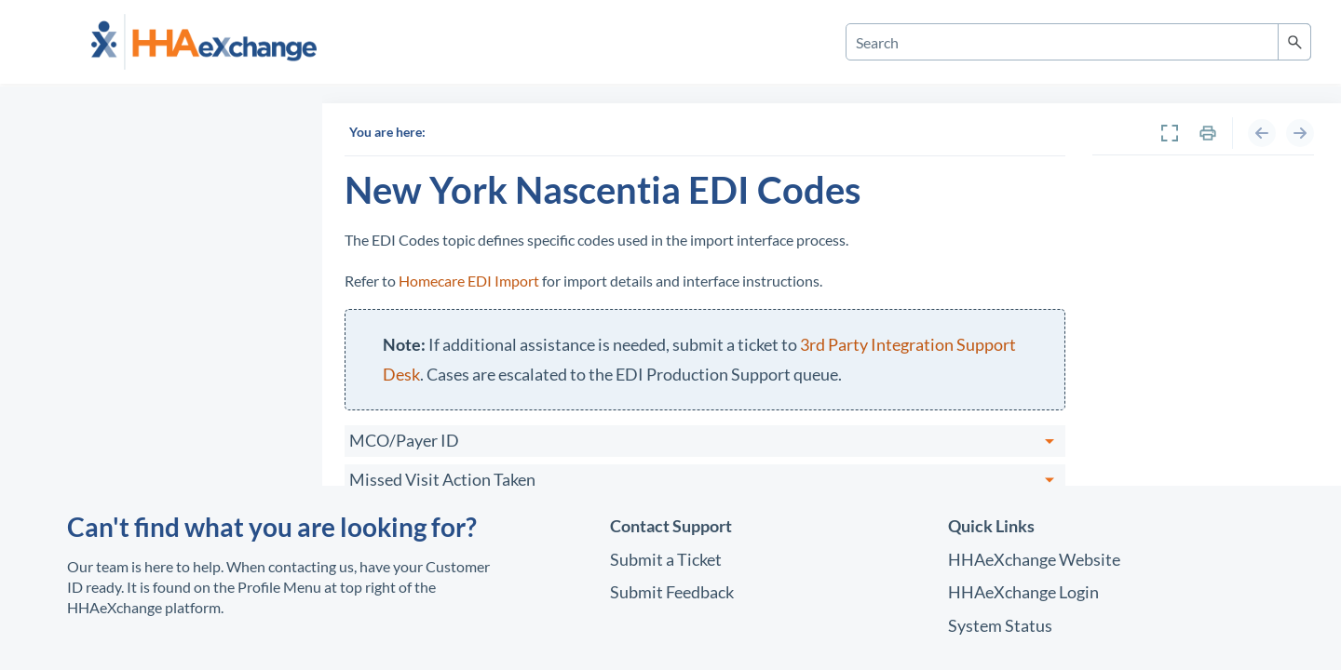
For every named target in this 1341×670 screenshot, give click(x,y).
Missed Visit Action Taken (449, 479)
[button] (1294, 41)
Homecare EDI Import (469, 280)
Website (1034, 559)
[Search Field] (1078, 41)
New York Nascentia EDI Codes (1199, 248)
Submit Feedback (672, 592)
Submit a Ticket (666, 559)
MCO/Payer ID (411, 440)
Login (1023, 592)
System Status (1000, 625)
